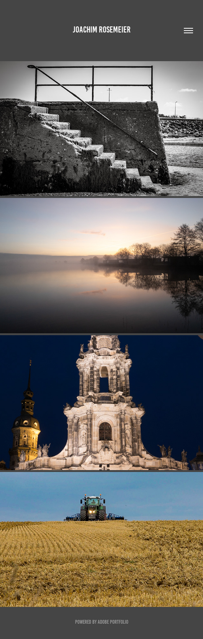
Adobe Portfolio (113, 622)
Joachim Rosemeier (102, 29)
